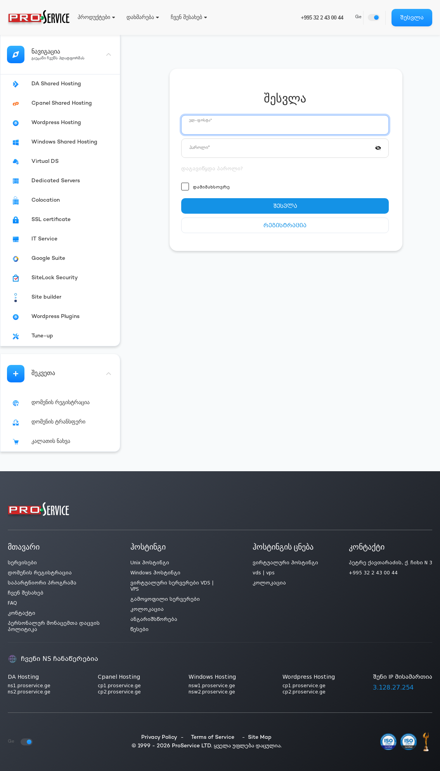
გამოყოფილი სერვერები (165, 599)
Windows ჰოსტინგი (155, 573)
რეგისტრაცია (285, 225)
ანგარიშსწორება (153, 619)
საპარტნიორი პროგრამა (42, 583)
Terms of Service (212, 737)
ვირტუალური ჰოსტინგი (285, 562)
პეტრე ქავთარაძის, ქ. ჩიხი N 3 (390, 562)
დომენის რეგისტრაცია (40, 573)
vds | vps (264, 573)
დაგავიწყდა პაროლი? (212, 168)
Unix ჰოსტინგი (149, 562)
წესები (139, 629)
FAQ (12, 603)
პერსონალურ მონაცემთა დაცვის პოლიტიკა (54, 626)
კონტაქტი (21, 613)
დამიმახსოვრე (211, 187)
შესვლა (412, 17)
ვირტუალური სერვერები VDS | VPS (172, 586)
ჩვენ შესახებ (25, 593)
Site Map (260, 737)
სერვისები (22, 562)
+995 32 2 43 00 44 (322, 18)
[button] (378, 147)
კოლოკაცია (147, 609)
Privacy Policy (159, 737)
